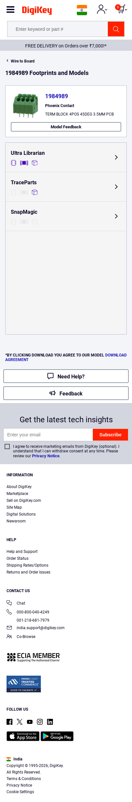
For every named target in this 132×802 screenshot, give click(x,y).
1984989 (56, 96)
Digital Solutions (21, 514)
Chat (16, 604)
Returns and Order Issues (28, 572)
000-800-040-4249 (28, 613)
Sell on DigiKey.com (24, 500)
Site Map (14, 507)
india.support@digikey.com (36, 628)
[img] (37, 12)
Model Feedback (66, 126)
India (14, 759)
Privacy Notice (45, 455)
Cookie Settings (20, 792)
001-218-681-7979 (28, 620)
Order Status (17, 558)
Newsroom (16, 521)
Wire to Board (23, 61)
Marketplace (17, 493)
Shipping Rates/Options (27, 565)
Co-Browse (21, 637)
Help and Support (22, 551)
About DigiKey (19, 486)
